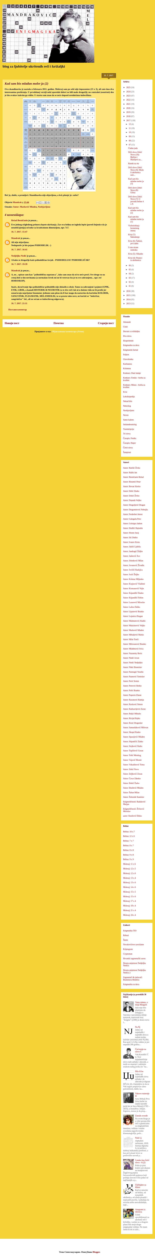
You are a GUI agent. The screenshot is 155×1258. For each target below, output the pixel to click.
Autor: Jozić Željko (131, 574)
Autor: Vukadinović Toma (133, 765)
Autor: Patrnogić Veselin (133, 672)
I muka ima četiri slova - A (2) (142, 1161)
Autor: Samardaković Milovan (135, 727)
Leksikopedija (129, 397)
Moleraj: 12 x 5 (129, 869)
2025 (128, 87)
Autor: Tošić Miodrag (132, 755)
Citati (125, 327)
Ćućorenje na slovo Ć (140, 1050)
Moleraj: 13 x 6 (129, 882)
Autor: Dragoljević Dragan (134, 505)
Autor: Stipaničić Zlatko (133, 741)
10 (130, 132)
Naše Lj (138, 1138)
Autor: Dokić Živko (131, 496)
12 (130, 124)
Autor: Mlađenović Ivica (133, 649)
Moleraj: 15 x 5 (129, 892)
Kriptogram (128, 949)
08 (130, 141)
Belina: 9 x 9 (128, 859)
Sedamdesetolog (130, 424)
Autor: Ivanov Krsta (131, 542)
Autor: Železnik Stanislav (133, 797)
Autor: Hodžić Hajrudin (133, 528)
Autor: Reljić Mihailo (132, 714)
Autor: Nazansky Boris (132, 653)
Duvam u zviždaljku (131, 331)
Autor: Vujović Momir (132, 760)
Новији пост (12, 323)
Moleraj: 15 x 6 (129, 896)
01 (130, 286)
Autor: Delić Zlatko (131, 491)
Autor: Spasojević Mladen (134, 737)
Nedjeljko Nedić (18, 256)
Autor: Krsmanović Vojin (133, 588)
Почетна (59, 323)
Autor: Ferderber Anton (132, 514)
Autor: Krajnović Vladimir (134, 584)
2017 (128, 120)
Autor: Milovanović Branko (134, 644)
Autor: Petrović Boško (132, 686)
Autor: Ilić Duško (130, 537)
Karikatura (127, 364)
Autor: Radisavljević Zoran (134, 709)
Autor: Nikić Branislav (132, 667)
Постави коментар (17, 309)
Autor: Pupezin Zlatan (132, 695)
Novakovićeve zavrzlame (133, 944)
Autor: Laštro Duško (131, 607)
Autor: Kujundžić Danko (133, 593)
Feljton (126, 355)
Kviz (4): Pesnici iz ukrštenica (135, 259)
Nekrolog (127, 406)
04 (130, 274)
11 (130, 128)
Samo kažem (128, 420)
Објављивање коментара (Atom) (68, 331)
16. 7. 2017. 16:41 (19, 249)
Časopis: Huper (129, 443)
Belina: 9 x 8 (128, 855)
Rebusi (126, 935)
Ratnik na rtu (133, 163)
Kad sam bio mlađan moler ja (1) (136, 219)
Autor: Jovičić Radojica (133, 570)
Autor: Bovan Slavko (132, 486)
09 (130, 136)
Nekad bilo (127, 401)
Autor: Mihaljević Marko (133, 635)
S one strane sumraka (133, 248)
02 (130, 282)
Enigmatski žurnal (130, 350)
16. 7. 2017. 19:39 (19, 264)
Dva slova (127, 336)
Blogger (96, 1252)
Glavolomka (128, 359)
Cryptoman (127, 954)
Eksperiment (128, 341)
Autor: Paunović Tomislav (134, 677)
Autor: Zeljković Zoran (132, 774)
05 (130, 269)
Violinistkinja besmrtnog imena (133, 228)
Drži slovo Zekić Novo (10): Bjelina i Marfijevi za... (135, 156)
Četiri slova (128, 448)
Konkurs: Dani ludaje (132, 373)
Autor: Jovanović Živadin (133, 565)
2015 (128, 295)
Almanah (127, 322)
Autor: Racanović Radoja (133, 700)
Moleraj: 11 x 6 (129, 864)
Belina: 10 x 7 (129, 832)
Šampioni (127, 452)
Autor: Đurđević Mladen (133, 788)
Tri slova (126, 434)
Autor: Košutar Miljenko (133, 579)
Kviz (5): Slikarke (135, 254)
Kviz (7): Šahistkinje (134, 235)
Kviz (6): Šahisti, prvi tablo (135, 242)
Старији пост (106, 323)
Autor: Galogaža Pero (132, 519)
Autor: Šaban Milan (131, 792)
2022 (128, 100)
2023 (128, 96)
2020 (128, 108)
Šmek (125, 940)
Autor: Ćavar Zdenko (132, 778)
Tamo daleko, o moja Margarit (141, 1003)
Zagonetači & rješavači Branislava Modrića (132, 978)
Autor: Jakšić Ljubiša (132, 547)
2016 (128, 291)
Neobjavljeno (44, 207)
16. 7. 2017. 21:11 (19, 303)
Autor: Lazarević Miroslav (134, 602)
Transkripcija (128, 429)
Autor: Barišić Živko (131, 468)
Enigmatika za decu (131, 345)
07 (130, 145)
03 (130, 278)
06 (130, 265)
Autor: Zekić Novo (131, 769)
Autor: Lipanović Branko (133, 611)
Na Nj (137, 1027)
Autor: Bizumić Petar (132, 482)
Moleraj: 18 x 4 (129, 906)
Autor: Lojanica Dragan (133, 616)
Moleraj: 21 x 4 (129, 910)
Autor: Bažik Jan (130, 472)
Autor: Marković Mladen (25, 207)
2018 (128, 116)
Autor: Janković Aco (131, 556)
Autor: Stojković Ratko (132, 746)
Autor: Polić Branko (131, 690)
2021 (128, 104)
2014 (128, 299)
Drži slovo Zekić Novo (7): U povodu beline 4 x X (136, 200)
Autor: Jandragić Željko (133, 551)
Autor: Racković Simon (133, 704)
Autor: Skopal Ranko (132, 732)
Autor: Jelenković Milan (133, 561)
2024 (128, 92)
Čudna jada (132, 148)
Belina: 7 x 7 (128, 841)
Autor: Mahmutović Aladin (134, 621)
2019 (128, 112)
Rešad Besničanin (19, 220)
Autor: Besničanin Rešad (133, 477)
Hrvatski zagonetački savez (134, 958)
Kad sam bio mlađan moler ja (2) (136, 210)
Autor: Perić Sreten (131, 681)
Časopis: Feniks (129, 438)
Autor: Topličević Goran (133, 751)
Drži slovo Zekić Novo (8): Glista (135, 190)
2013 (128, 303)
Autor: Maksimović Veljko (134, 625)
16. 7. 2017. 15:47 (19, 232)
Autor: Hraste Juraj (131, 533)
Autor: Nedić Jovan (131, 658)
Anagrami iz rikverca (140, 1210)
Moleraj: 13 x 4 (129, 878)
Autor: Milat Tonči (130, 639)
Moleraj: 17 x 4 (129, 901)
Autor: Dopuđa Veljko (132, 500)
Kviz (125, 392)
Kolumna (127, 368)
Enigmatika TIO (129, 931)
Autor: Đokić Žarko (131, 783)
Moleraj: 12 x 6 (129, 873)
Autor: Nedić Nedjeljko (132, 663)
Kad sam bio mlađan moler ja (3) (136, 181)
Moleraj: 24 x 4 (129, 915)
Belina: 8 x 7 (128, 845)
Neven (126, 415)
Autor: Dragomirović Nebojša (135, 510)
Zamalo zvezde (141, 1116)
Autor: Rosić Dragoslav (133, 723)
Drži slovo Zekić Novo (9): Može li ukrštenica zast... (136, 171)
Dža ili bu (139, 1071)
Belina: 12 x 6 (129, 836)
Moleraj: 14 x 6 (129, 887)
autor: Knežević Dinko (132, 816)
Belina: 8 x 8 (128, 850)
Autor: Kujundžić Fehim (133, 598)
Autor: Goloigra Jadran (132, 523)
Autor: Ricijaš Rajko (131, 718)
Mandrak (15, 238)
